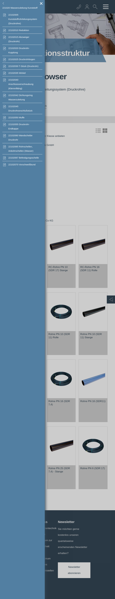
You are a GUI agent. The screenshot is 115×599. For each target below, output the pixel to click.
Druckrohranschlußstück (20, 108)
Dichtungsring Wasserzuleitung (20, 97)
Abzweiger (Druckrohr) (18, 39)
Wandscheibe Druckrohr (20, 137)
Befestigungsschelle (23, 157)
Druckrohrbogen (21, 59)
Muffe (16, 117)
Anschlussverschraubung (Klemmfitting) (20, 84)
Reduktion (18, 30)
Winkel (17, 73)
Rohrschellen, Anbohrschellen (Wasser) (20, 148)
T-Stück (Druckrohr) (23, 66)
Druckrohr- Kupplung (19, 50)
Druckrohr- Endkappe (19, 126)
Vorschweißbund (21, 164)
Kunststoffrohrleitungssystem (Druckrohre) (22, 19)
